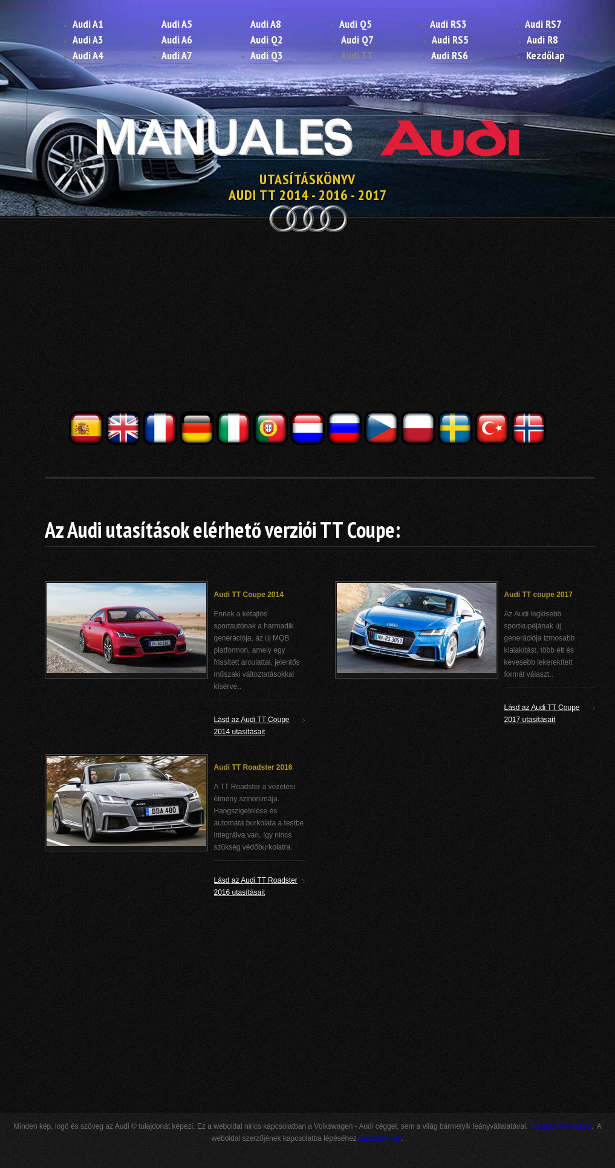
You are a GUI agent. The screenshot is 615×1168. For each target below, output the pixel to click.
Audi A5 (176, 24)
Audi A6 (176, 40)
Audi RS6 (449, 55)
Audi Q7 (357, 40)
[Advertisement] (308, 325)
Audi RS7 (543, 24)
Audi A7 (176, 55)
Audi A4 (88, 55)
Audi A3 (88, 40)
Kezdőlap (545, 55)
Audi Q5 (355, 24)
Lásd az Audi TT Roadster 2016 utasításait (256, 886)
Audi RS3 (448, 24)
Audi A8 (265, 24)
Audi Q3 (266, 55)
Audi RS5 (450, 40)
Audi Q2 (266, 40)
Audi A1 (88, 24)
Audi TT (357, 55)
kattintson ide (380, 1138)
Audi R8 (542, 40)
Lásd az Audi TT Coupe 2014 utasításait (252, 725)
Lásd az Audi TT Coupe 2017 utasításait (542, 713)
